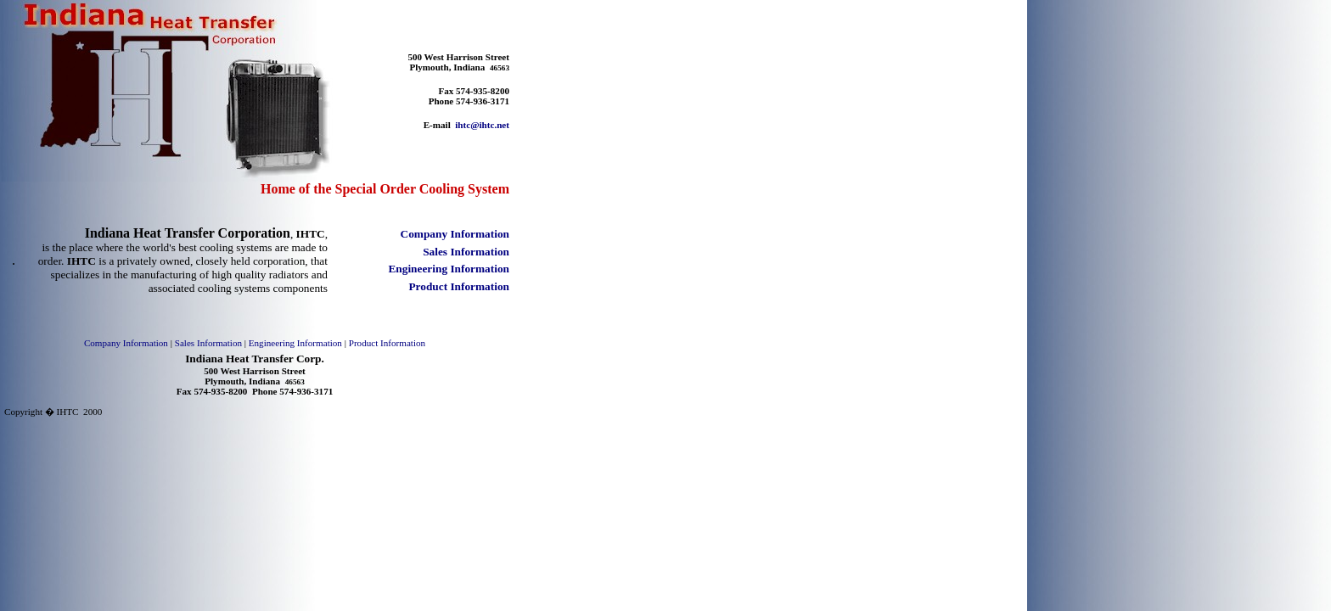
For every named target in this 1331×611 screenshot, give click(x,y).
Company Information (126, 343)
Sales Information (208, 343)
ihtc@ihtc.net (482, 125)
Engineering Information (295, 343)
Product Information (387, 343)
